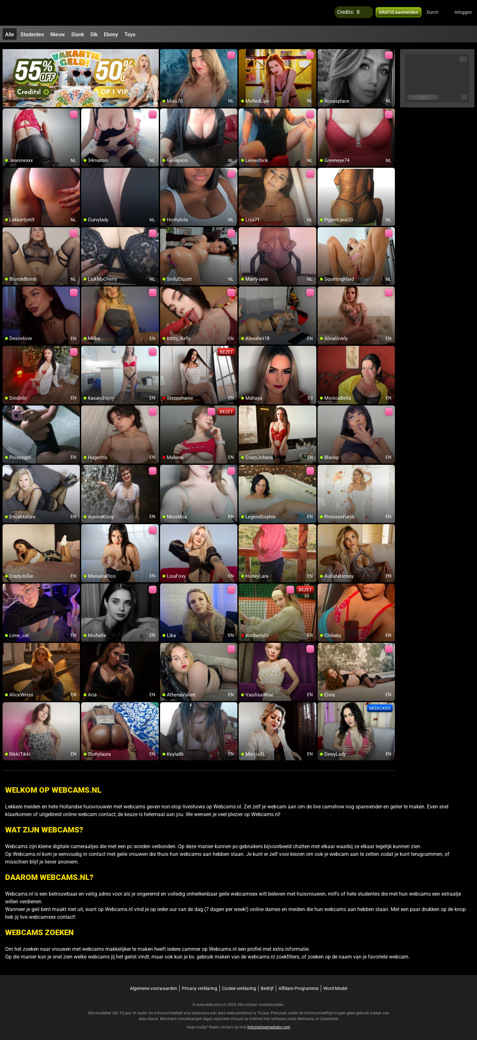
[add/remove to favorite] (165, 51)
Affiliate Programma (298, 985)
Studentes (32, 34)
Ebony (111, 34)
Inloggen (463, 12)
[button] (436, 13)
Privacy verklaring (199, 985)
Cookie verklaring (239, 985)
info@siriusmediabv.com (268, 1024)
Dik (94, 34)
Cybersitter (329, 1016)
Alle (9, 34)
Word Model (335, 985)
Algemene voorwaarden (153, 985)
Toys (129, 34)
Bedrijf (267, 985)
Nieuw (57, 34)
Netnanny (306, 1016)
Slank (77, 34)
